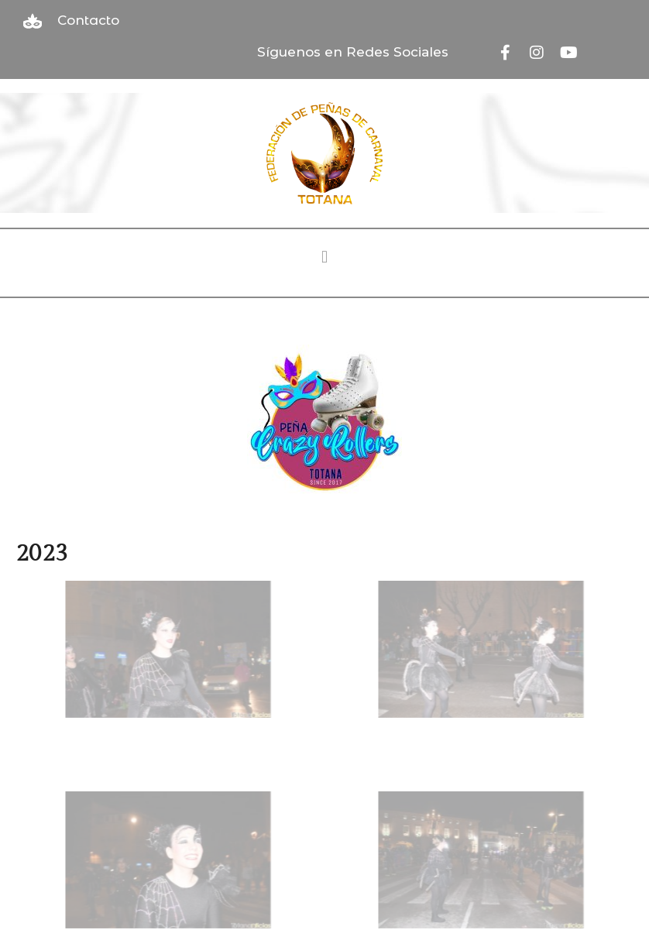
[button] (324, 257)
